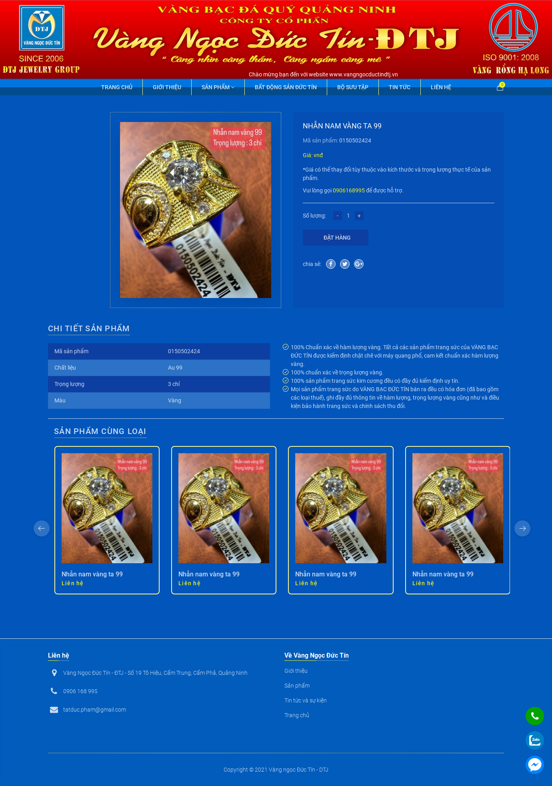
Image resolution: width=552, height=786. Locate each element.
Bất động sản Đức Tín (286, 87)
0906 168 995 (80, 691)
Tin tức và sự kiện (305, 700)
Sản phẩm (218, 87)
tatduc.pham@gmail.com (94, 709)
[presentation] (42, 528)
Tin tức (399, 87)
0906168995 (349, 190)
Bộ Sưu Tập (352, 87)
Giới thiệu (167, 87)
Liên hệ (441, 87)
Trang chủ (116, 87)
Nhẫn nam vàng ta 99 (92, 574)
